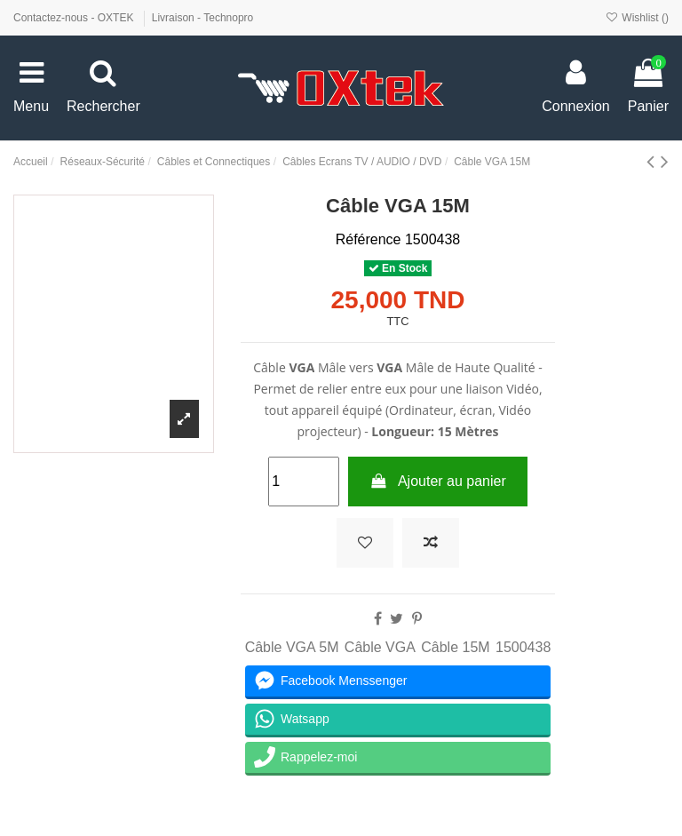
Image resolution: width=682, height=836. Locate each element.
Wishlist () (637, 18)
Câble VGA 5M (292, 647)
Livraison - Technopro (203, 18)
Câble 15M (455, 647)
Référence (368, 239)
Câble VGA (380, 647)
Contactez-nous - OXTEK (75, 18)
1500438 (523, 647)
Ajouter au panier (437, 481)
